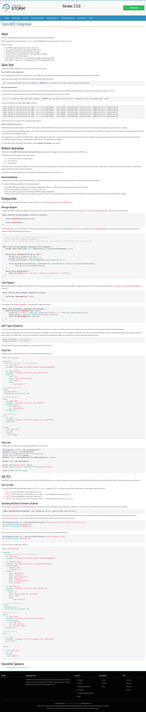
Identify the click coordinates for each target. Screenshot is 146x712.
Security (25, 18)
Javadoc (104, 683)
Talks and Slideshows (67, 18)
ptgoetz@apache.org (21, 667)
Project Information (37, 18)
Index (103, 680)
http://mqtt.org (29, 41)
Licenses (129, 680)
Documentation (52, 18)
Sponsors (129, 686)
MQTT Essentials (66, 41)
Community (81, 18)
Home (7, 18)
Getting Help (16, 18)
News (91, 18)
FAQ (103, 686)
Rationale (80, 680)
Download (134, 8)
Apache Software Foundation (72, 703)
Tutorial (80, 683)
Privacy (129, 690)
